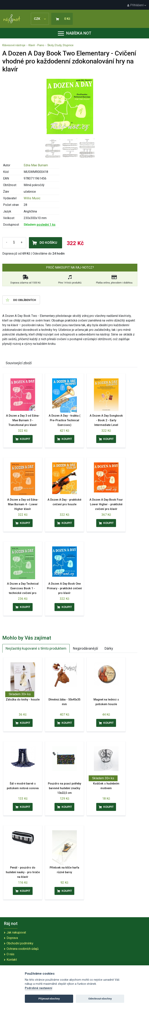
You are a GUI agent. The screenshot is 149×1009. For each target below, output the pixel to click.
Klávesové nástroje (13, 45)
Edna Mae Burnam (36, 165)
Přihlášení (136, 5)
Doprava (12, 938)
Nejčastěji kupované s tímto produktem (36, 648)
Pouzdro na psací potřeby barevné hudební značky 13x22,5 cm (64, 788)
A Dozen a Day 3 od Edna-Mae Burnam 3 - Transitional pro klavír (23, 420)
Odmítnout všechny (100, 998)
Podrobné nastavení (38, 988)
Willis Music (32, 198)
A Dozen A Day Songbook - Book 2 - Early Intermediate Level (106, 420)
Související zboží (19, 363)
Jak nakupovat (16, 932)
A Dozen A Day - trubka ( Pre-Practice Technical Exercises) (64, 420)
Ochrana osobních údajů (23, 949)
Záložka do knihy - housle (23, 699)
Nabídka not (74, 33)
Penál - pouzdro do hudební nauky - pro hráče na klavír (23, 872)
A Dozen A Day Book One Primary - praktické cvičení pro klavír (64, 588)
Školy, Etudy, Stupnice (60, 45)
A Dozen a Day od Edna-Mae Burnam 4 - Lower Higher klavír (22, 504)
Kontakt (12, 959)
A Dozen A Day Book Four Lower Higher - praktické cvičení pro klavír (106, 504)
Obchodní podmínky (20, 943)
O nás (10, 954)
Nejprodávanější (85, 648)
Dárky (109, 648)
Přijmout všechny (49, 998)
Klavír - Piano (36, 45)
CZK (40, 19)
